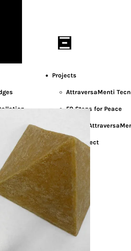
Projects (64, 75)
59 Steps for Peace (94, 109)
